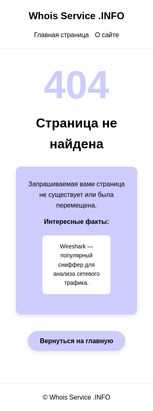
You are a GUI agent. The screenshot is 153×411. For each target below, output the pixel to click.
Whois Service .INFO (76, 15)
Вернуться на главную (76, 340)
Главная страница (61, 34)
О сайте (107, 34)
